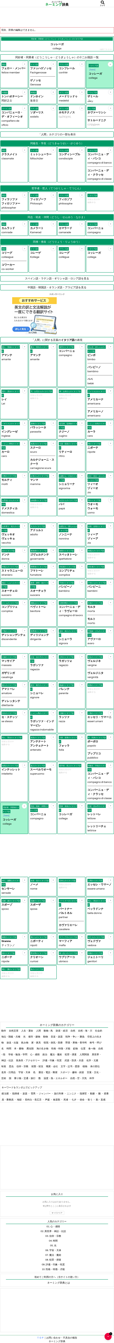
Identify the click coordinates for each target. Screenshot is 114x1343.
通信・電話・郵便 (48, 1072)
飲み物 (25, 1042)
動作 (4, 1030)
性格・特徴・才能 (61, 1048)
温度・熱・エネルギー (56, 1078)
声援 (47, 1099)
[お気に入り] (24, 64)
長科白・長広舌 (33, 1099)
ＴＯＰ (40, 1337)
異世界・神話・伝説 (55, 1231)
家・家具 (36, 1042)
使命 (82, 1099)
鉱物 (75, 1048)
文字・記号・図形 (70, 1066)
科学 (92, 1078)
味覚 (4, 1066)
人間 (38, 1030)
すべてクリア (57, 1213)
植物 (85, 1066)
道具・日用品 (8, 1072)
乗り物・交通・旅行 (25, 1078)
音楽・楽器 (57, 1036)
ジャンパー (45, 1093)
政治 (45, 1054)
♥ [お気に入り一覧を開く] (109, 1335)
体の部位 (95, 1066)
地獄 (19, 1099)
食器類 (57, 1099)
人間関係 (85, 1054)
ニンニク (72, 1093)
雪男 (33, 1093)
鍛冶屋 (5, 1093)
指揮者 (16, 1093)
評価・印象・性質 (52, 1060)
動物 (45, 1036)
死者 (66, 1099)
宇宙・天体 (24, 1072)
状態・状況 (37, 1066)
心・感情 (35, 1054)
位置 (83, 1048)
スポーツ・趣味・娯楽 (72, 1072)
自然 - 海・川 (85, 1030)
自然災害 (14, 1030)
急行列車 (59, 1093)
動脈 (92, 1093)
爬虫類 (30, 1048)
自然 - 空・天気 (78, 1078)
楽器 (25, 1093)
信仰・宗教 (22, 1066)
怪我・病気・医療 (53, 1042)
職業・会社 (52, 1066)
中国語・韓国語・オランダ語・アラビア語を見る (57, 287)
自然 (73, 1030)
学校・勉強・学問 (18, 1054)
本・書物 (19, 1048)
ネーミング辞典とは (58, 1282)
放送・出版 (13, 1042)
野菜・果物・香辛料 (76, 1042)
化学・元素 (92, 1060)
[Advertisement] (57, 17)
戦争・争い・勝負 (75, 1036)
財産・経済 (62, 1030)
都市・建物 (34, 1036)
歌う (90, 1099)
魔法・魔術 (56, 1054)
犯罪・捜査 (71, 1054)
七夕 (74, 1099)
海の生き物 (43, 1048)
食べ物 (92, 1048)
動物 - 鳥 (48, 1030)
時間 (9, 1048)
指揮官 (83, 1093)
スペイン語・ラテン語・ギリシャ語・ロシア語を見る (57, 278)
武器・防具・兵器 (74, 1060)
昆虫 (11, 1066)
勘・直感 (100, 1099)
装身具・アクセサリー (28, 1060)
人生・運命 (27, 1030)
